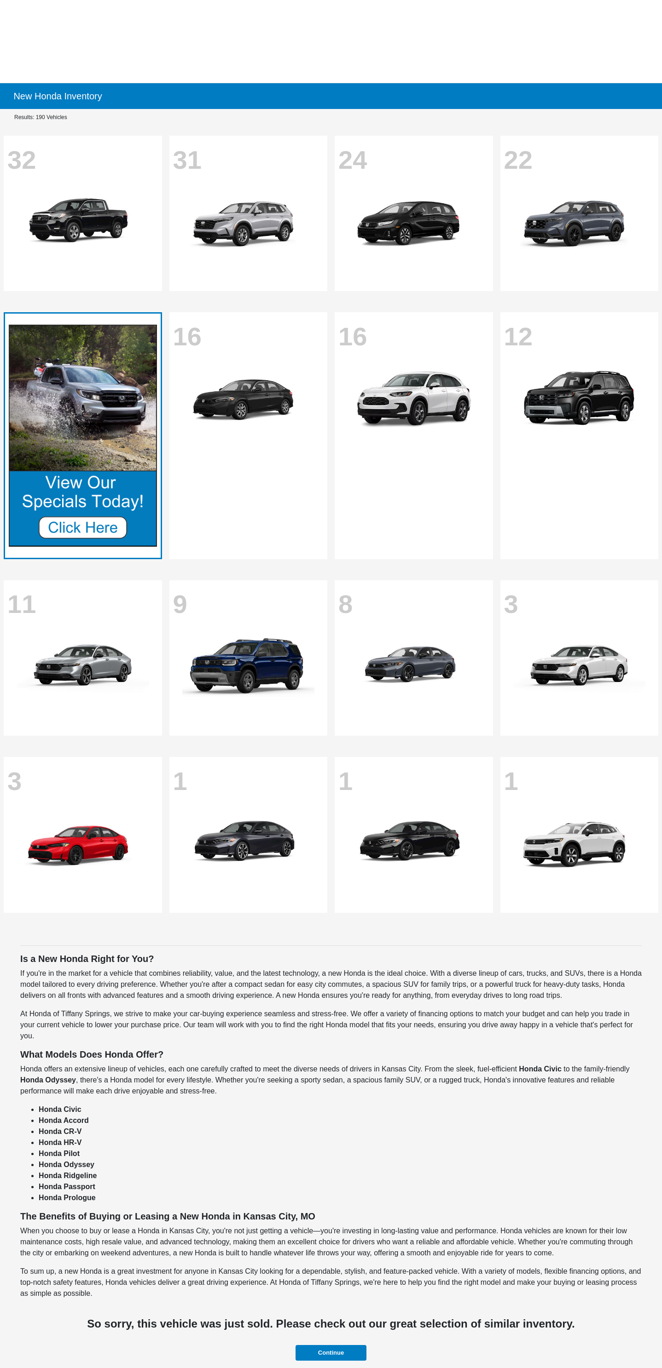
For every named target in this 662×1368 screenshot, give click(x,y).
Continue (331, 1352)
